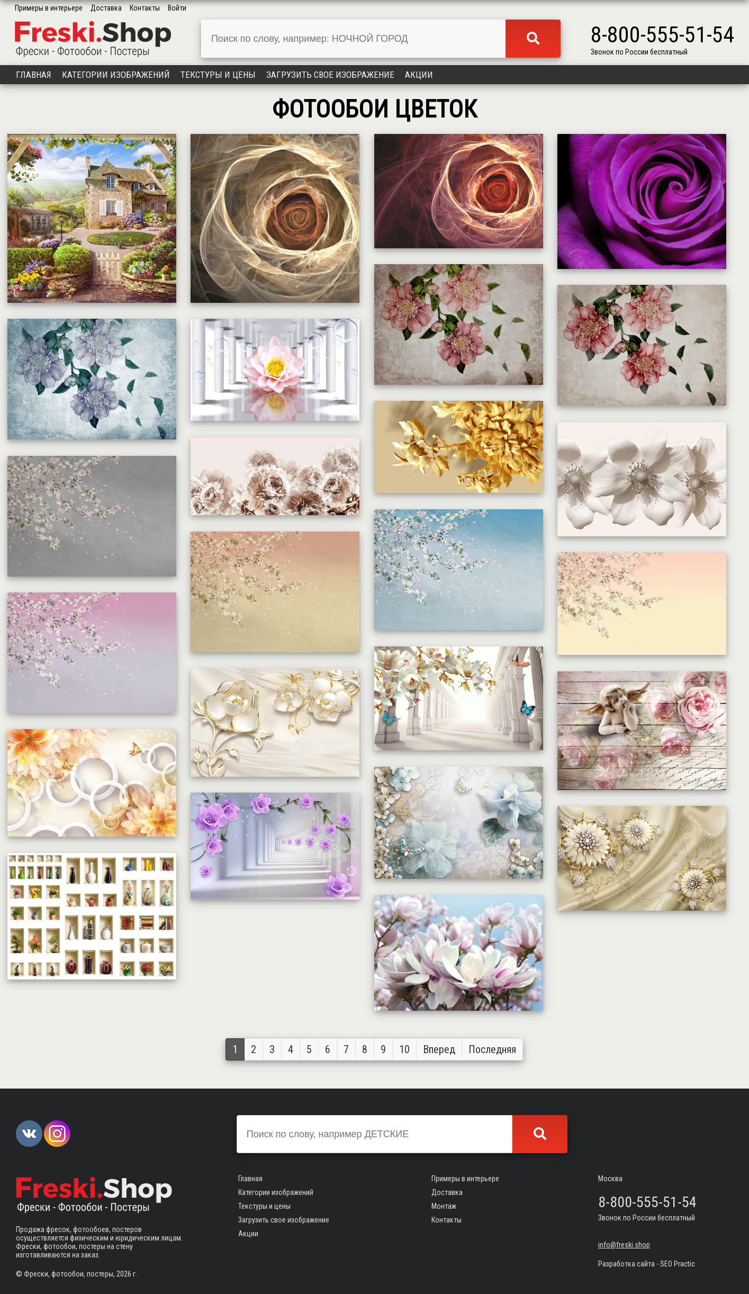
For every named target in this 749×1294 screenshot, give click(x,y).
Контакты (145, 8)
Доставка (106, 8)
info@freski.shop (624, 1245)
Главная (33, 74)
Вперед (439, 1049)
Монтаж (443, 1206)
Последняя (492, 1049)
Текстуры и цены (218, 74)
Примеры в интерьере (49, 8)
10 (404, 1049)
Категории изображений (116, 74)
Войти (177, 8)
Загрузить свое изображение (330, 74)
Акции (419, 74)
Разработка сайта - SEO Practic (646, 1264)
